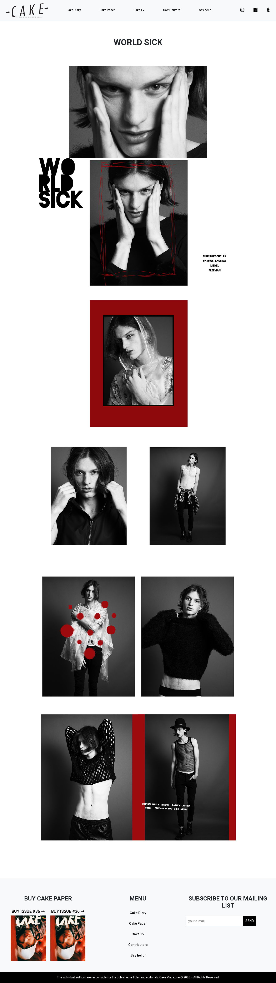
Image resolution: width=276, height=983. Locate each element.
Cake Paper (107, 10)
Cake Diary (73, 10)
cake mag (27, 10)
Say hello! (205, 10)
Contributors (171, 10)
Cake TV (139, 10)
